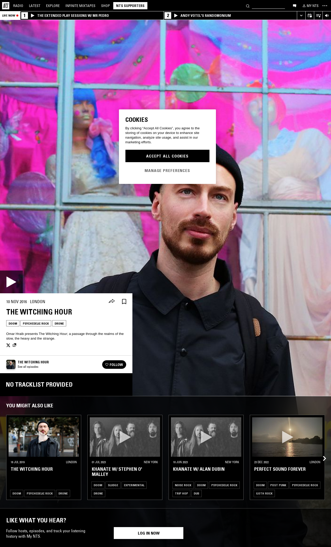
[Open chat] (294, 5)
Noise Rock (183, 485)
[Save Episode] (124, 301)
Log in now (149, 533)
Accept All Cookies (167, 156)
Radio (18, 5)
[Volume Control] (326, 15)
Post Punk (278, 485)
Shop (105, 5)
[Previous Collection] (321, 452)
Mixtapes (80, 5)
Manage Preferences (167, 170)
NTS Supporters (130, 5)
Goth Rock (264, 493)
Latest (34, 5)
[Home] (5, 5)
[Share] (112, 301)
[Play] (11, 282)
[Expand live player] (301, 15)
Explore (53, 5)
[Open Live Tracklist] (318, 15)
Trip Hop (181, 493)
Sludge (113, 485)
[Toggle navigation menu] (325, 5)
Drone (59, 323)
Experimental (134, 485)
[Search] (248, 5)
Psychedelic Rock (36, 323)
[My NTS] (310, 5)
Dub (196, 493)
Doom (13, 323)
